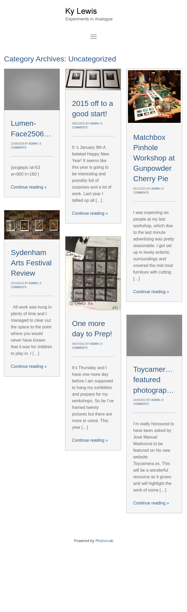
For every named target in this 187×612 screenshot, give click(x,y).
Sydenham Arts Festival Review (31, 262)
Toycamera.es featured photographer (156, 379)
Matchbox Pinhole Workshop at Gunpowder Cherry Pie (154, 158)
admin (33, 143)
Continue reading (29, 187)
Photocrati (104, 540)
